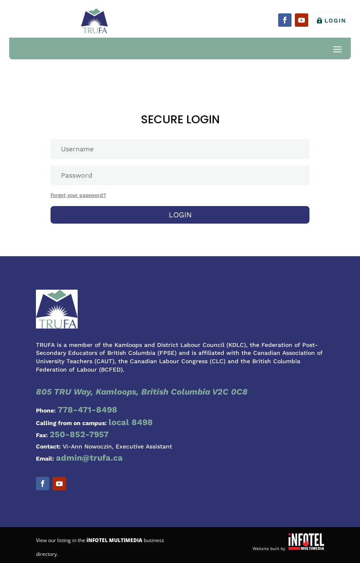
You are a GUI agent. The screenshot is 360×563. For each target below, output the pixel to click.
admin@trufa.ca (89, 458)
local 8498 (131, 422)
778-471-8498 (87, 410)
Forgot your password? (78, 195)
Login (335, 20)
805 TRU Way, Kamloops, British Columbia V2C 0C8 (142, 392)
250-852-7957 (79, 434)
